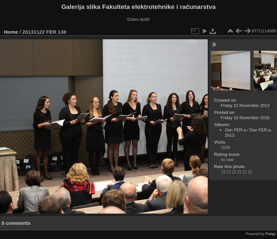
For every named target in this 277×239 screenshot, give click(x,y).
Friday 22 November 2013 (245, 105)
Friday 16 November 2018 (245, 117)
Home (11, 32)
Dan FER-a (235, 129)
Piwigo (270, 234)
